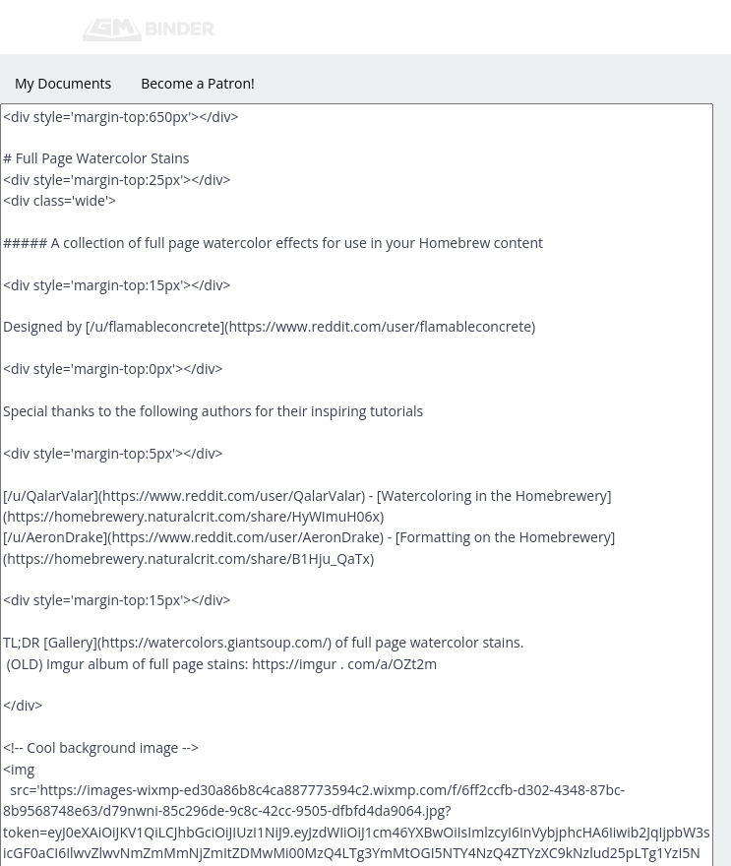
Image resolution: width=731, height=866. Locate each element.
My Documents (63, 83)
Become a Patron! (198, 83)
